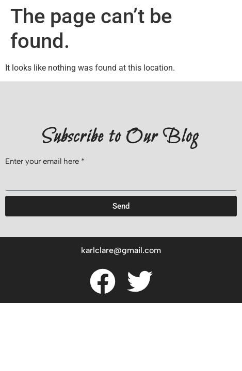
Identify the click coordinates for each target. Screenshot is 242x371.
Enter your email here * (45, 162)
